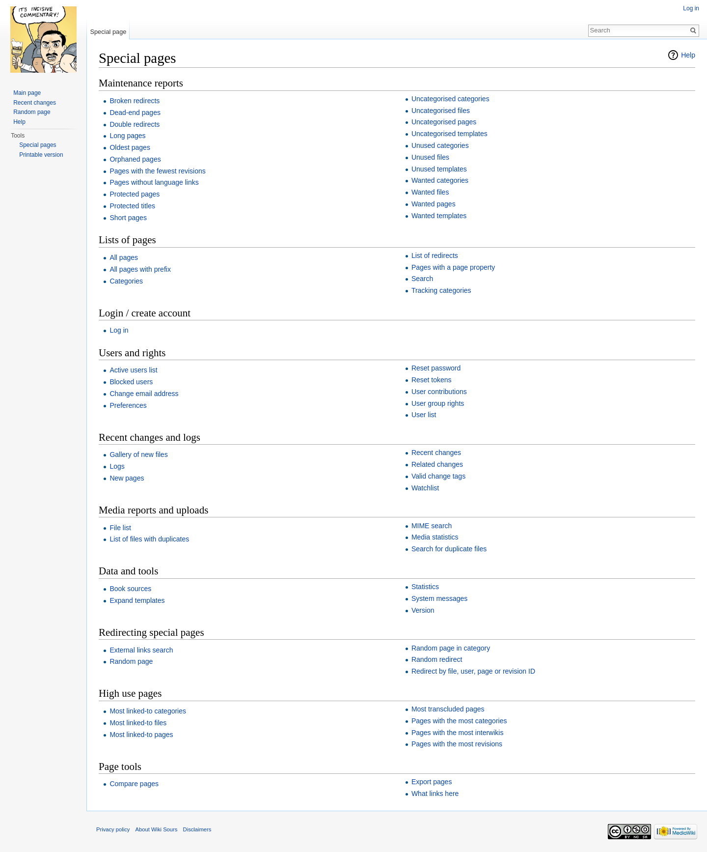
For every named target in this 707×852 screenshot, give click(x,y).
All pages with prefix (140, 269)
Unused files (430, 157)
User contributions (439, 392)
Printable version (41, 154)
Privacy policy (113, 829)
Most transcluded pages (448, 709)
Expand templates (136, 600)
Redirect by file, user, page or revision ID (473, 671)
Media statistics (435, 537)
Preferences (127, 405)
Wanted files (430, 192)
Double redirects (134, 124)
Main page (27, 92)
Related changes (437, 464)
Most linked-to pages (141, 734)
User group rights (437, 403)
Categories (126, 281)
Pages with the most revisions (456, 744)
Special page (108, 31)
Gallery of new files (138, 454)
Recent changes (436, 452)
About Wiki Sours (157, 829)
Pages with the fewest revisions (157, 171)
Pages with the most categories (459, 721)
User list (423, 415)
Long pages (127, 136)
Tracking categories (441, 290)
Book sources (130, 589)
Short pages (128, 218)
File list (120, 528)
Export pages (431, 782)
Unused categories (440, 145)
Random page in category (450, 648)
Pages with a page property (453, 267)
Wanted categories (439, 180)
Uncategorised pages (443, 122)
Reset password (436, 368)
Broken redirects (134, 101)
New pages (126, 478)
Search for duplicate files (449, 549)
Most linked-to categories (147, 711)
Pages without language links (153, 182)
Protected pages (134, 194)
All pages (123, 257)
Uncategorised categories (450, 99)
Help (688, 55)
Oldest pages (129, 147)
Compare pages (134, 784)
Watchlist (425, 488)
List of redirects (434, 255)
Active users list (133, 370)
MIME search (431, 526)
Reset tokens (431, 380)
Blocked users (131, 382)
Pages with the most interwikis (457, 733)
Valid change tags (438, 476)
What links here (435, 793)
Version (423, 610)
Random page (131, 661)
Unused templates (439, 169)
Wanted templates (438, 216)
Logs (116, 466)
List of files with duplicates (149, 539)
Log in (118, 330)
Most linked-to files (137, 723)
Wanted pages (433, 204)
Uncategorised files (440, 110)
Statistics (425, 587)
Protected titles (132, 206)
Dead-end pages (135, 112)
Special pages (37, 145)
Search (422, 279)
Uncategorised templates (449, 134)
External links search (141, 650)
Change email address (143, 394)
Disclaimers (197, 829)
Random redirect (436, 659)
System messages (439, 598)
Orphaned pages (135, 159)
